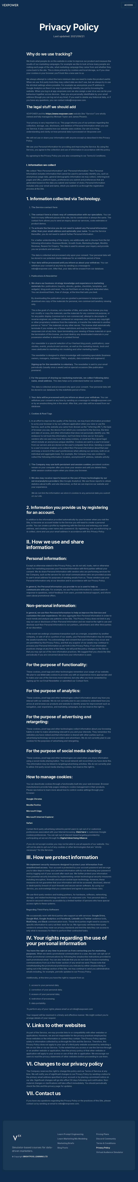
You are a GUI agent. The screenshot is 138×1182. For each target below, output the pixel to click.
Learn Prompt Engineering (70, 1134)
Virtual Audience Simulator (109, 1152)
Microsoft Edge (34, 811)
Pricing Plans (102, 1134)
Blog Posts (63, 1147)
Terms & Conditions (106, 1143)
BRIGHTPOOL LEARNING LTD (35, 1156)
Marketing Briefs (66, 1143)
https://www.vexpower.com (59, 113)
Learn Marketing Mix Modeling (72, 1138)
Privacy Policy (103, 1147)
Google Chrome (34, 799)
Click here (81, 832)
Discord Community (106, 1138)
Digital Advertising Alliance (73, 838)
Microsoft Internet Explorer (40, 817)
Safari (29, 823)
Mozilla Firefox (33, 805)
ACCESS (128, 5)
